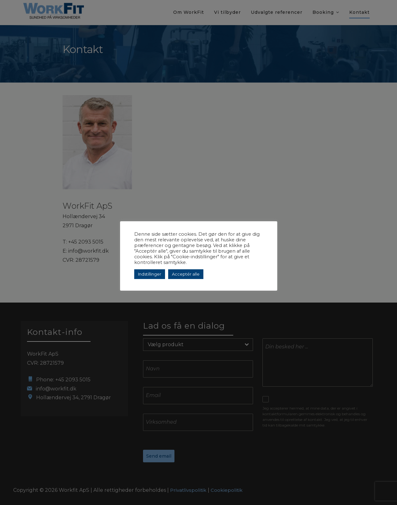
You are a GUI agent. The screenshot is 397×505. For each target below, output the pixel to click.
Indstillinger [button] (149, 274)
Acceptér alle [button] (186, 274)
